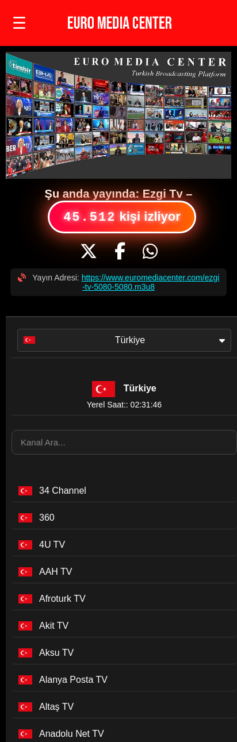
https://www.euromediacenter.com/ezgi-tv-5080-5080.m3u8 (151, 282)
